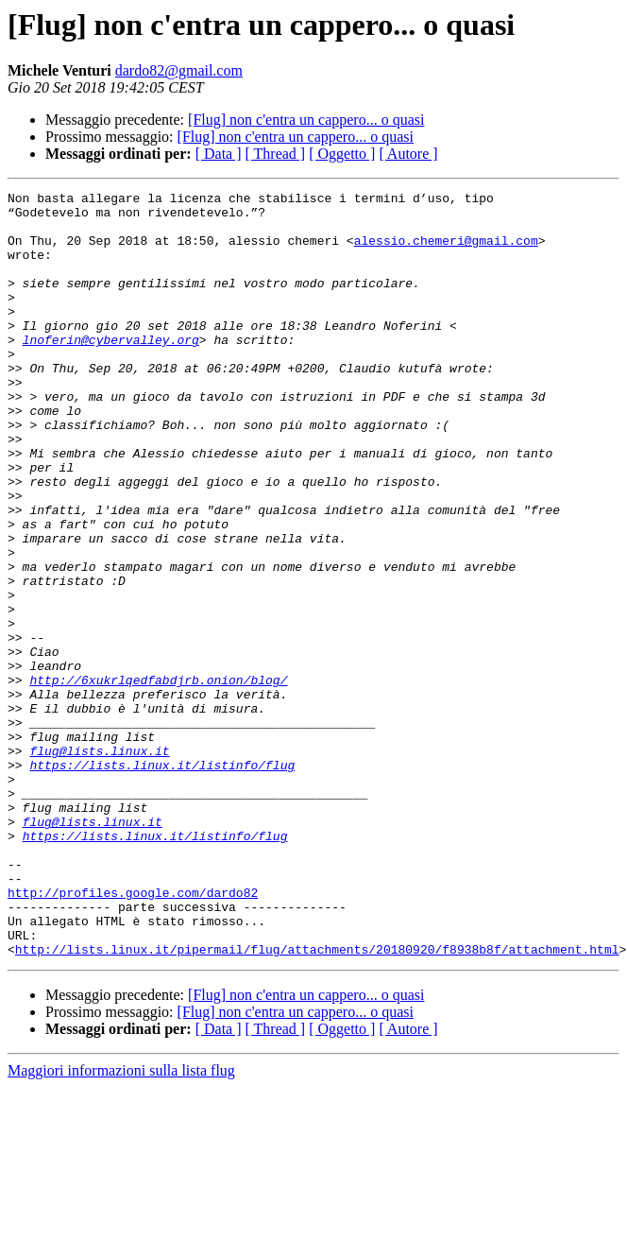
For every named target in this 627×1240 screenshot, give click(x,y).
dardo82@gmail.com (179, 70)
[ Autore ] (408, 154)
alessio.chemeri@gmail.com (446, 251)
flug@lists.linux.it (99, 863)
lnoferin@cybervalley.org (111, 370)
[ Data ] (218, 154)
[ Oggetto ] (342, 154)
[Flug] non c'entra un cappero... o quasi (306, 120)
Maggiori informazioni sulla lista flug (121, 1223)
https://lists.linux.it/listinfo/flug (162, 880)
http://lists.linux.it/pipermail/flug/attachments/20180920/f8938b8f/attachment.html (317, 1102)
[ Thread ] (276, 154)
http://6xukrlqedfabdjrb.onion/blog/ (158, 778)
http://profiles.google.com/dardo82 (133, 1033)
